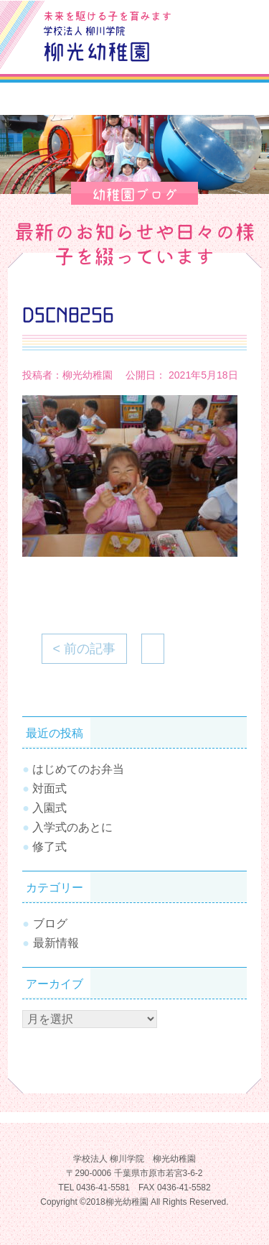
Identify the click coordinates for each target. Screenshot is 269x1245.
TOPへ (237, 1191)
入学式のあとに (72, 827)
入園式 (49, 808)
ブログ (205, 17)
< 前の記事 (84, 649)
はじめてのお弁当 (78, 769)
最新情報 (56, 943)
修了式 (49, 847)
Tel (238, 50)
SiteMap (205, 50)
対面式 (49, 788)
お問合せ (238, 17)
